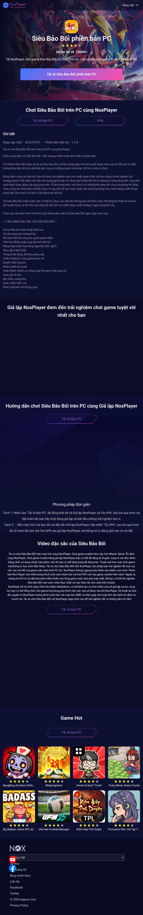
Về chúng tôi (18, 869)
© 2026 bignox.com (23, 899)
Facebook (16, 887)
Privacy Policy (19, 905)
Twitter (14, 893)
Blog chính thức (20, 875)
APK (100, 121)
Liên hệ (14, 881)
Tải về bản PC (43, 121)
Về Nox (14, 863)
